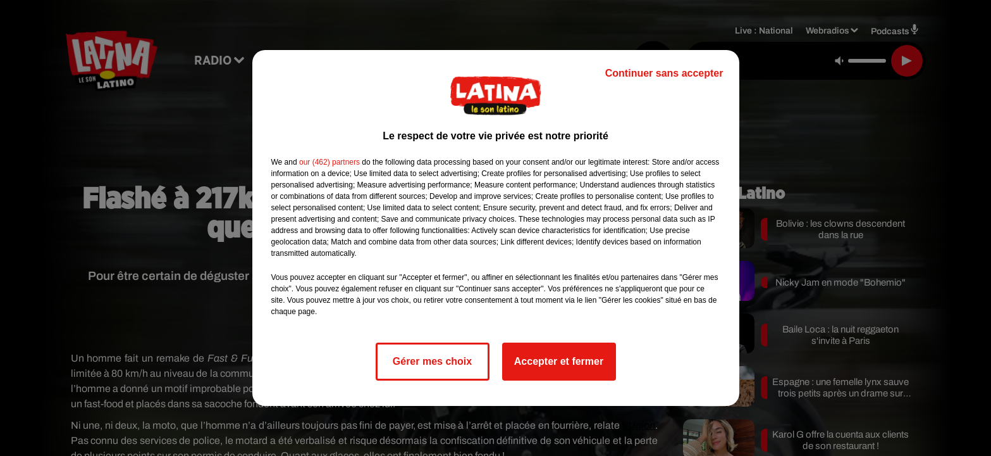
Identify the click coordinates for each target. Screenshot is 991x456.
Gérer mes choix (432, 361)
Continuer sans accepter (664, 73)
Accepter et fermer (558, 361)
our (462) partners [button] (329, 162)
